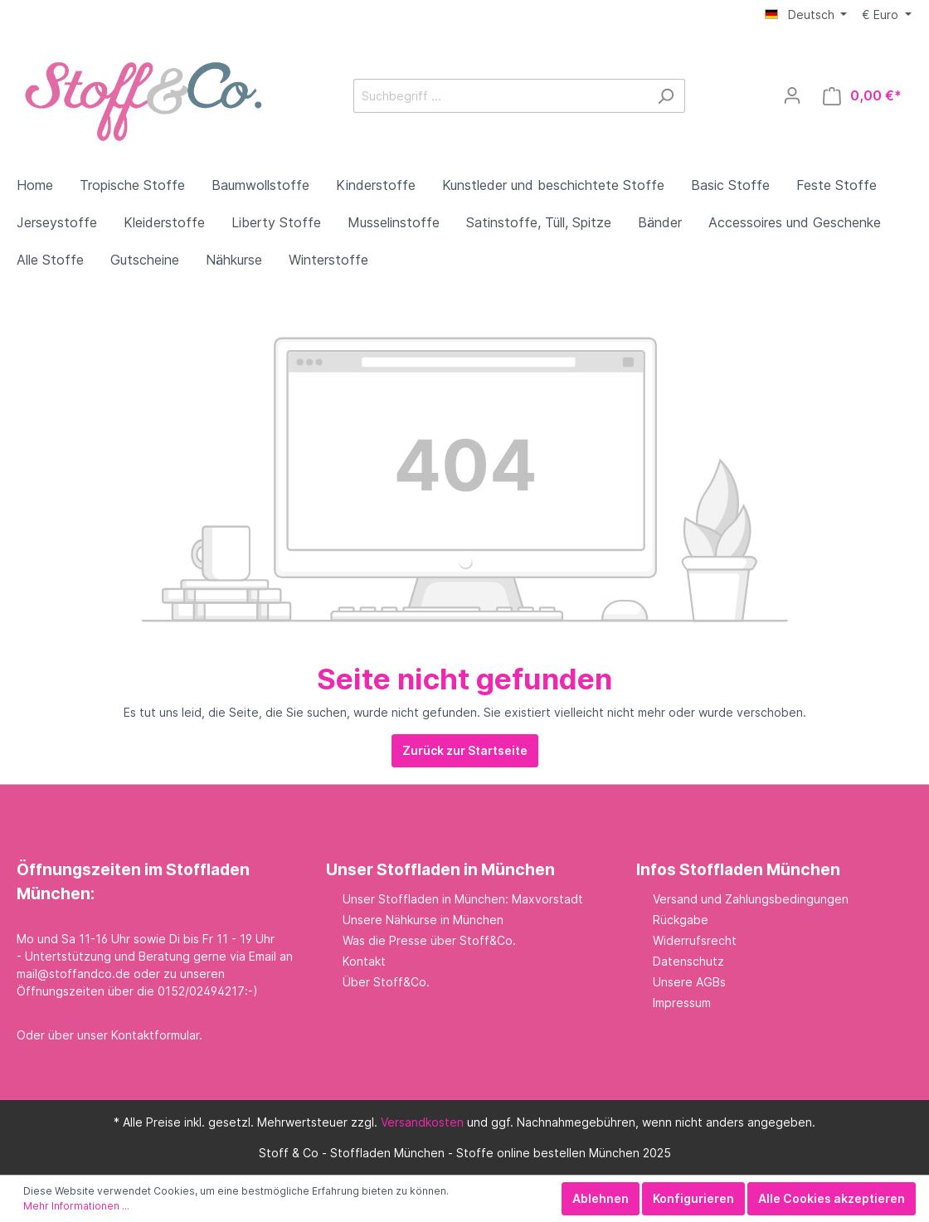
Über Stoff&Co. (386, 982)
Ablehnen (600, 1198)
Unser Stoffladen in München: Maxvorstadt (463, 899)
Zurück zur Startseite (465, 750)
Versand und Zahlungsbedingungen (751, 899)
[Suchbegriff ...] (500, 96)
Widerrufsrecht (695, 940)
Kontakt (364, 961)
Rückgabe (680, 920)
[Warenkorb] (862, 96)
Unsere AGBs (689, 982)
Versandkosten (422, 1122)
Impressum (682, 1003)
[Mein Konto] (792, 95)
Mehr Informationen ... (76, 1206)
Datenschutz (688, 961)
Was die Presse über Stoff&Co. (429, 940)
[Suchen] (665, 96)
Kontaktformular (155, 1035)
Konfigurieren (693, 1198)
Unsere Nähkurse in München (423, 920)
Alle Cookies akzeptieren (831, 1198)
